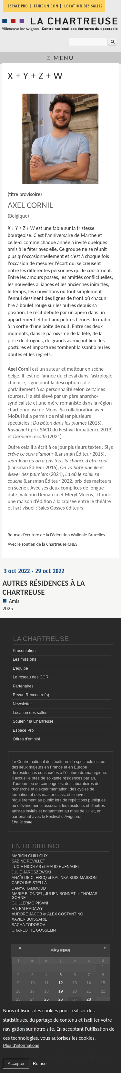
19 (60, 991)
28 (88, 999)
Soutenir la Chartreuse (33, 721)
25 (46, 999)
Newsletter (22, 704)
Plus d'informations (21, 1045)
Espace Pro (23, 730)
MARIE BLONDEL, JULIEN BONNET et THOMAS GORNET (54, 896)
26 (60, 999)
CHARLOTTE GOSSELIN (34, 930)
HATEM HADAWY (27, 908)
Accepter (16, 1063)
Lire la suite (22, 822)
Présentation (24, 650)
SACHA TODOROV (28, 925)
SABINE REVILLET (28, 861)
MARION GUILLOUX (30, 856)
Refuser (40, 1063)
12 (60, 983)
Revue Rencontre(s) (31, 695)
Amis (14, 601)
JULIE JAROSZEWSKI (31, 872)
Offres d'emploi (26, 739)
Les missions (24, 659)
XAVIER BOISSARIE (29, 919)
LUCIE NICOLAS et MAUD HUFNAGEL (46, 866)
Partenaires (23, 686)
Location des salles (30, 712)
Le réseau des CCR (30, 677)
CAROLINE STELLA (29, 883)
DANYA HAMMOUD (29, 888)
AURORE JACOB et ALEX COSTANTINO (47, 914)
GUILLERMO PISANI (30, 903)
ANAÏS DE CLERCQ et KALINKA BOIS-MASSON (54, 877)
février (60, 950)
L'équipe (20, 668)
